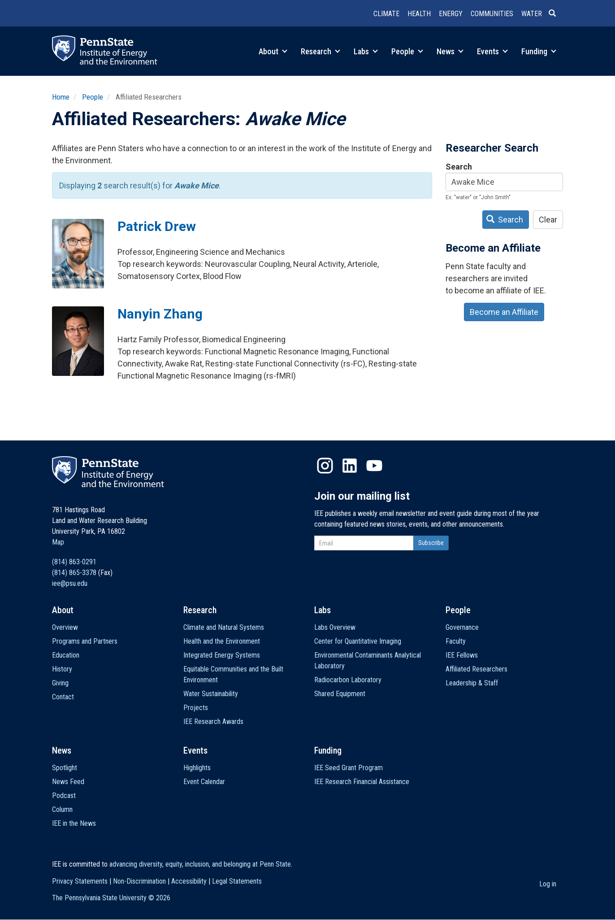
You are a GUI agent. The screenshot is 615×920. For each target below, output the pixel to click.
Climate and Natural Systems (223, 627)
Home (60, 96)
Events (492, 51)
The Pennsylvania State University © (111, 898)
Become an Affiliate (504, 312)
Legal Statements (237, 881)
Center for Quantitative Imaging (357, 641)
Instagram (325, 465)
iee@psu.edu (69, 583)
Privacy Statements (80, 881)
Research (320, 51)
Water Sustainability (210, 693)
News (450, 51)
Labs (366, 51)
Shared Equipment (339, 693)
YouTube (374, 465)
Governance (462, 627)
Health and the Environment (221, 641)
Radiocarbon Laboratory (347, 680)
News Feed (68, 781)
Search (459, 166)
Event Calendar (204, 781)
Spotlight (64, 767)
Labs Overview (334, 627)
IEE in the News (74, 823)
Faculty (456, 641)
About (273, 51)
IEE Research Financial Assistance (361, 781)
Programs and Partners (84, 641)
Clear (548, 219)
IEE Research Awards (213, 721)
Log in (547, 884)
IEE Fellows (462, 655)
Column (62, 809)
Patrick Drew (156, 226)
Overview (65, 627)
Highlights (197, 767)
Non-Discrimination (139, 881)
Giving (60, 683)
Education (65, 655)
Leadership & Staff (472, 683)
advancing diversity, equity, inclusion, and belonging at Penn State (200, 864)
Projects (195, 707)
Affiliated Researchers (476, 669)
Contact (63, 697)
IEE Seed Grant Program (348, 767)
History (62, 669)
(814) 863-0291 (74, 562)
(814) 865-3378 (74, 572)
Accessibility (189, 881)
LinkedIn (349, 465)
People (407, 51)
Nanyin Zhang (160, 314)
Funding (538, 51)
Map (58, 542)
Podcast (64, 795)
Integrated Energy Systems (221, 655)
